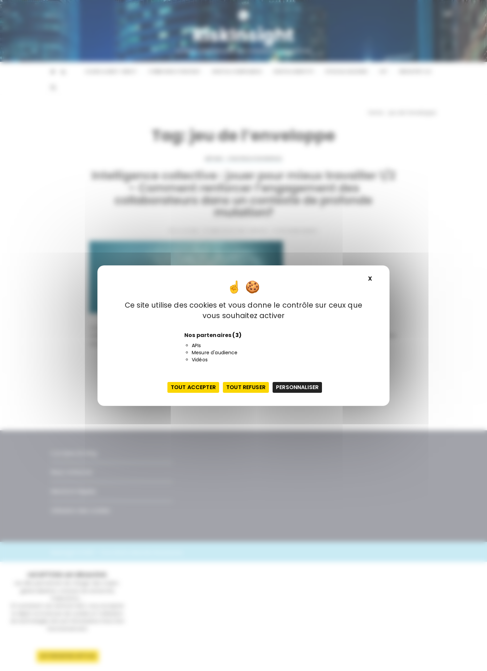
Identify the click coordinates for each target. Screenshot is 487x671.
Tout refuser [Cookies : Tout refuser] (245, 387)
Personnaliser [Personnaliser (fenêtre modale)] (297, 387)
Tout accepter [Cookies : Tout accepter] (193, 387)
